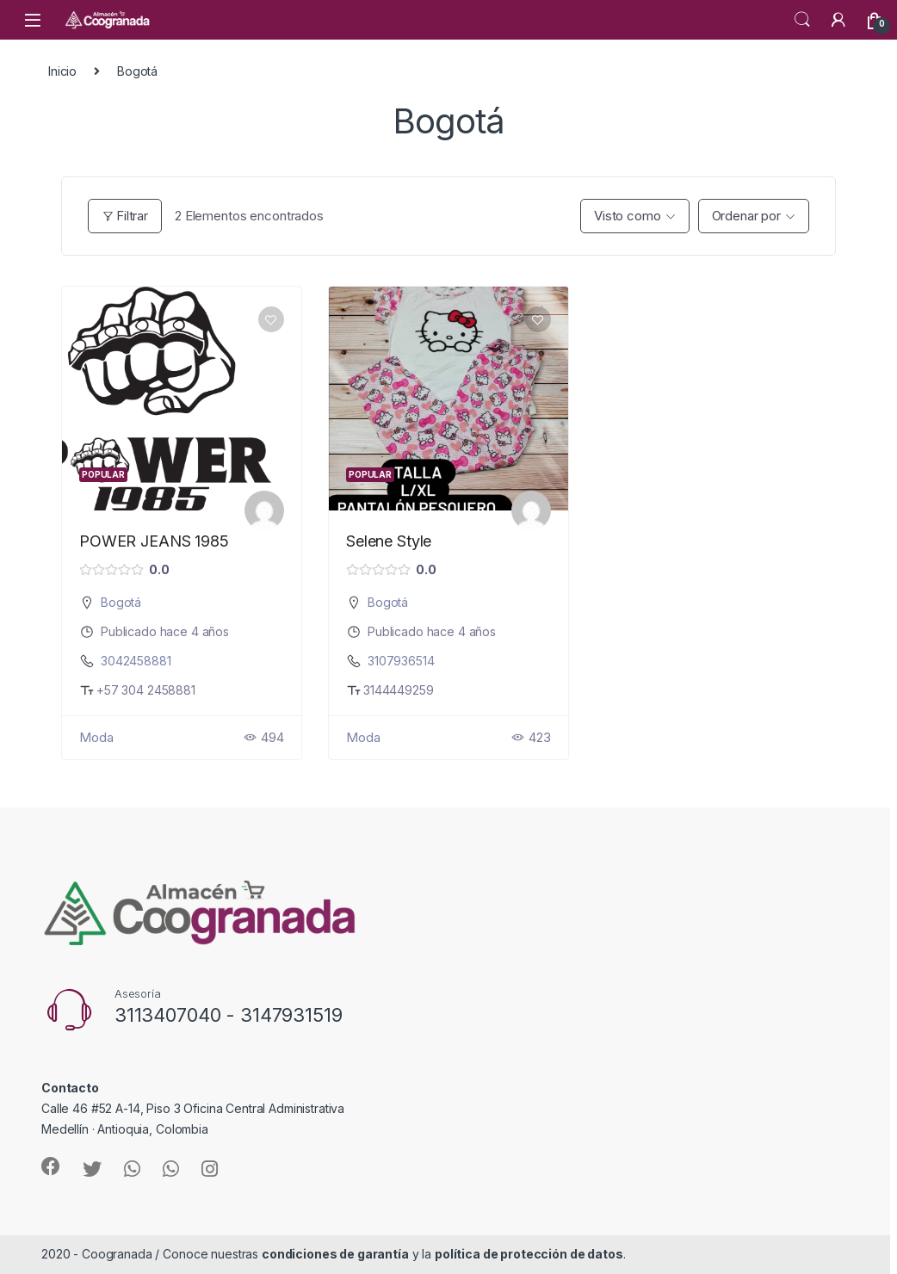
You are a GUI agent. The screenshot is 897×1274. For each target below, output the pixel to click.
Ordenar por (746, 215)
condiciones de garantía (335, 1253)
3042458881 (136, 660)
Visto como (627, 215)
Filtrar (125, 215)
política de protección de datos (529, 1253)
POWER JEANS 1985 (154, 541)
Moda (96, 737)
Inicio (62, 71)
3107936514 (401, 660)
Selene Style (388, 541)
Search (802, 19)
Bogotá (121, 602)
